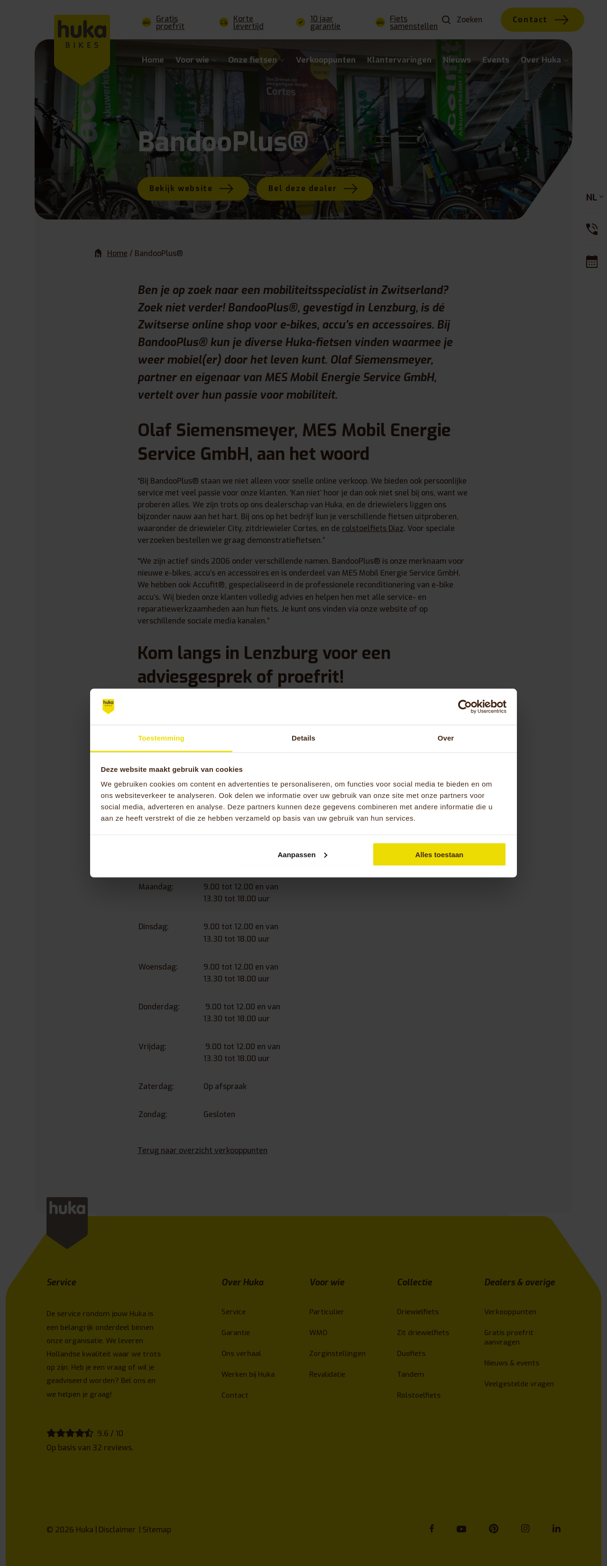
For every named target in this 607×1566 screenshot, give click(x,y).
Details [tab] (303, 738)
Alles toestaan (439, 854)
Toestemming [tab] (161, 738)
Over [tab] (446, 738)
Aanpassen (302, 854)
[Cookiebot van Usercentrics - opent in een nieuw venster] (464, 707)
